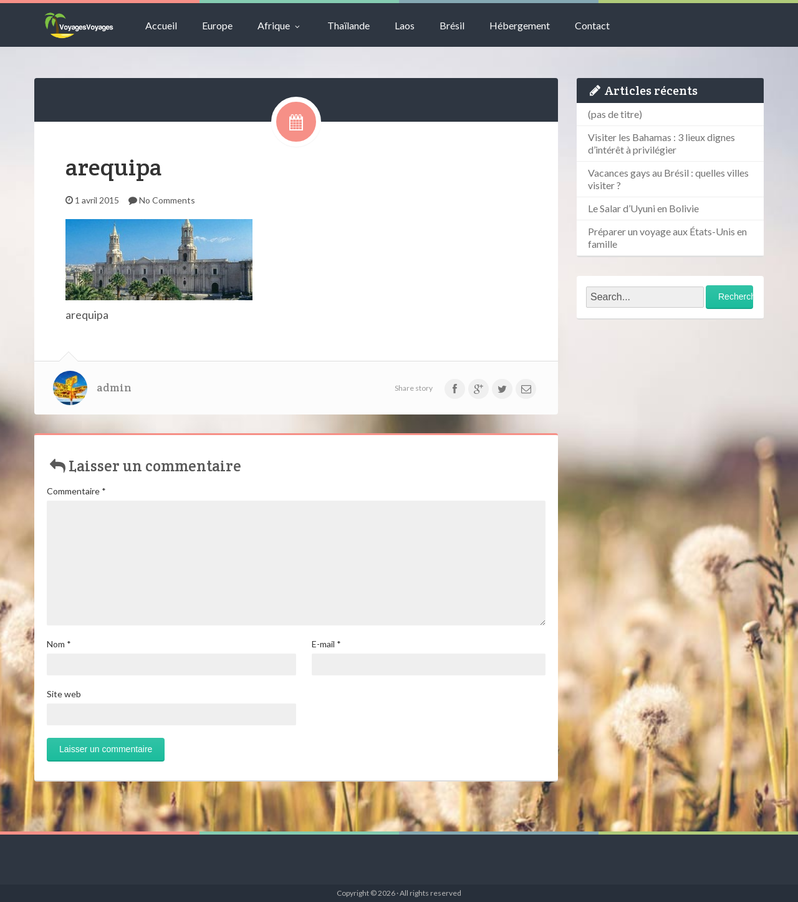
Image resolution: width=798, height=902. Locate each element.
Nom (59, 644)
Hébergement (519, 25)
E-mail (326, 644)
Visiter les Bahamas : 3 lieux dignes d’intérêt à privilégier (661, 143)
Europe (217, 25)
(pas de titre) (615, 114)
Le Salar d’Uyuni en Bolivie (643, 208)
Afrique (280, 25)
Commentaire (76, 491)
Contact (592, 25)
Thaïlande (348, 25)
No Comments (167, 200)
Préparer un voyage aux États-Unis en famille (667, 237)
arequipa (113, 167)
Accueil (161, 25)
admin (114, 388)
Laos (405, 25)
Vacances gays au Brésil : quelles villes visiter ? (668, 179)
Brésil (452, 25)
